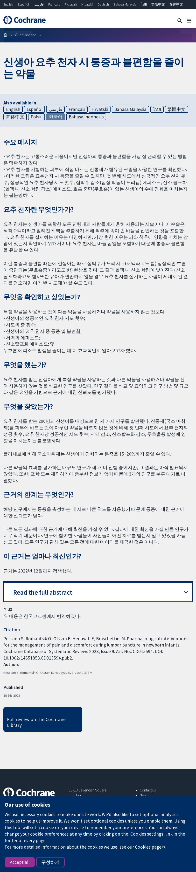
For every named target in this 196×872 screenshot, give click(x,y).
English (8, 4)
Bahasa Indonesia (86, 117)
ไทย (144, 4)
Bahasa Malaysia (124, 4)
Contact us (148, 790)
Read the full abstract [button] (42, 592)
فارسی (39, 4)
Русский (70, 4)
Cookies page (148, 847)
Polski (36, 117)
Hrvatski (87, 4)
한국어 (56, 117)
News (144, 795)
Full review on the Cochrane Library (36, 722)
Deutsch (103, 4)
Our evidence (25, 34)
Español (23, 4)
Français (54, 4)
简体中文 (176, 4)
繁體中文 (158, 4)
